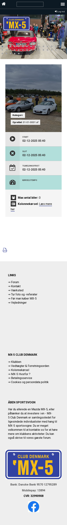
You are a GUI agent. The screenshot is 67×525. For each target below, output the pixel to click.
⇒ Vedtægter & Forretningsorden (28, 366)
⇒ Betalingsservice (20, 378)
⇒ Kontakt (14, 286)
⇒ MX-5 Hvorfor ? (19, 374)
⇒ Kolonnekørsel (18, 370)
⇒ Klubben (14, 362)
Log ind (60, 11)
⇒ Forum (13, 282)
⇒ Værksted (15, 290)
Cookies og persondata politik (30, 382)
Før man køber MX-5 (24, 298)
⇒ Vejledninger (17, 302)
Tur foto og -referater (24, 294)
